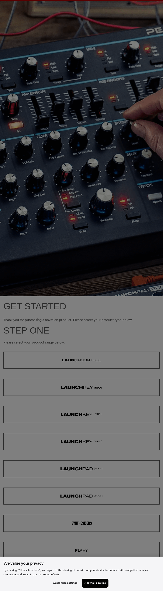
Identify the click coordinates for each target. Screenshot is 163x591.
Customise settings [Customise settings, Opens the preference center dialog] (65, 583)
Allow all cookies (95, 583)
